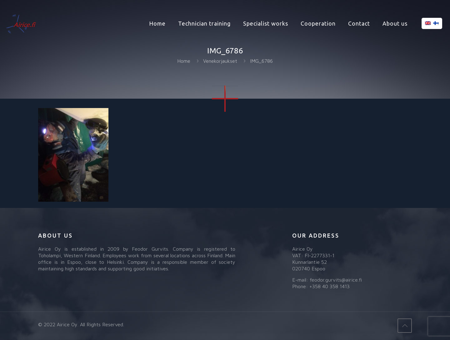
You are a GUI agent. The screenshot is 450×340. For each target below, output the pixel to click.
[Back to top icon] (405, 325)
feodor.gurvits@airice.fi (336, 280)
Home (183, 61)
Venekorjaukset (220, 61)
